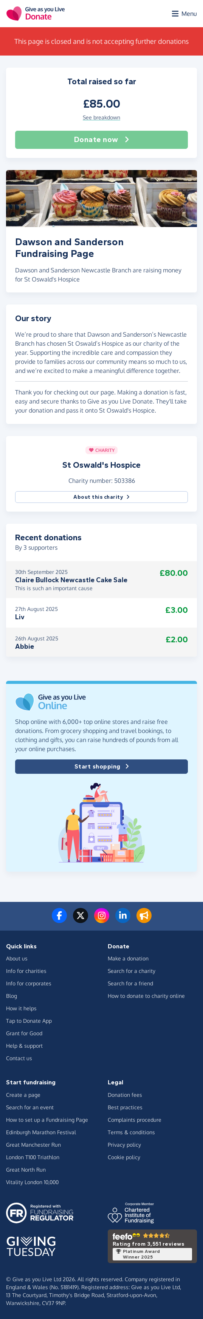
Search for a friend (130, 983)
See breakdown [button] (101, 117)
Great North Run (26, 1169)
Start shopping (101, 766)
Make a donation (128, 958)
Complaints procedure (134, 1119)
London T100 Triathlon (32, 1157)
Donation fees (125, 1095)
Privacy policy (124, 1144)
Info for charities (26, 971)
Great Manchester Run (33, 1144)
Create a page (23, 1095)
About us (17, 958)
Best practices (125, 1107)
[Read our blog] (144, 920)
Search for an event (30, 1107)
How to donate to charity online (146, 996)
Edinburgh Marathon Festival (41, 1132)
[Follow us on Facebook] (59, 920)
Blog (11, 996)
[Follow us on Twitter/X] (80, 920)
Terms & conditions (131, 1132)
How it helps (21, 1008)
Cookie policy (124, 1157)
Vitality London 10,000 (32, 1182)
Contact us (19, 1058)
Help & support (24, 1045)
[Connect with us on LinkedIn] (122, 920)
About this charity (101, 497)
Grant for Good (24, 1033)
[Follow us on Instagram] (101, 920)
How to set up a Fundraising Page (47, 1119)
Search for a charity (131, 971)
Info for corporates (28, 983)
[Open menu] (183, 14)
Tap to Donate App (29, 1020)
